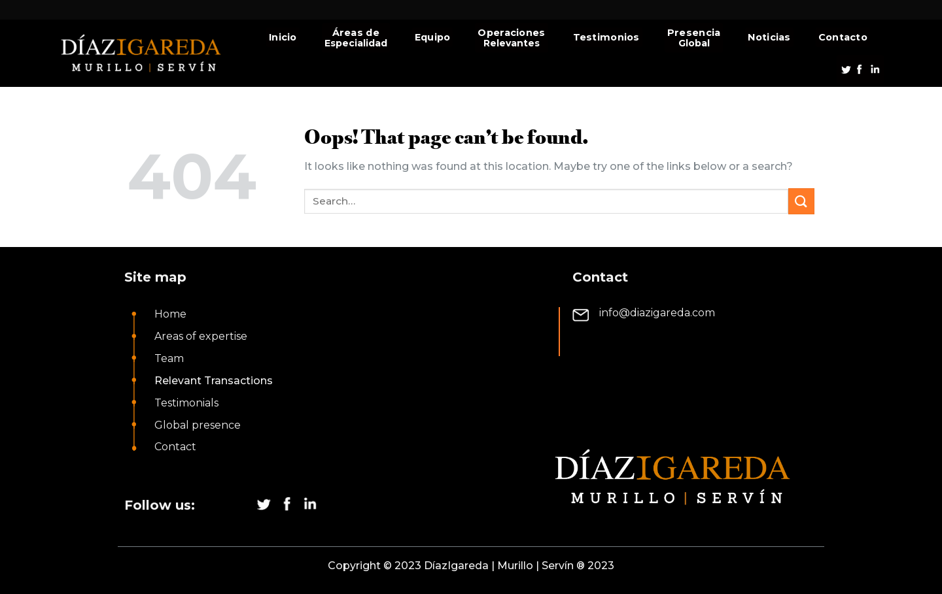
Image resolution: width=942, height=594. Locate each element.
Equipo (433, 37)
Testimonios (606, 37)
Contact (175, 446)
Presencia (694, 33)
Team (169, 358)
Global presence (197, 425)
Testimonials (186, 403)
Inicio (283, 37)
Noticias (769, 37)
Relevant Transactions (213, 380)
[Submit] (801, 201)
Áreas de (355, 33)
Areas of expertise (200, 336)
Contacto (842, 37)
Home (170, 314)
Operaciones (511, 33)
